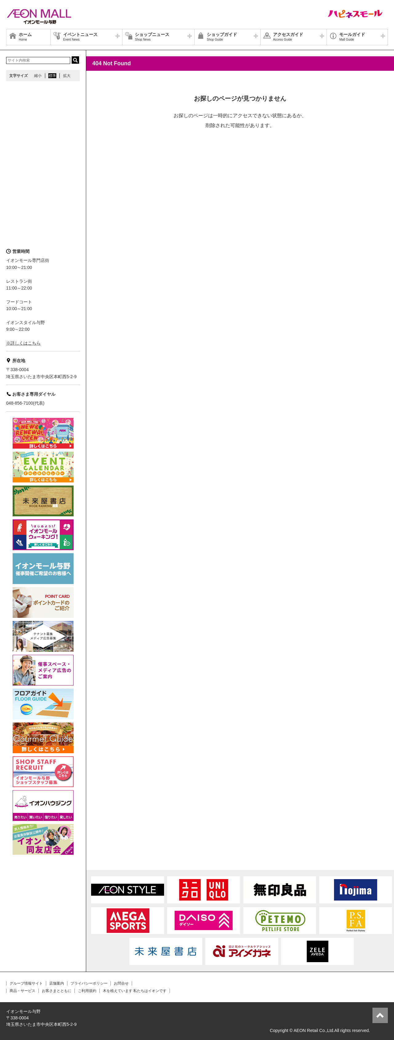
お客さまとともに (56, 991)
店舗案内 (56, 983)
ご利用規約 (87, 991)
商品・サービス (22, 991)
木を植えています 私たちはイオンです (135, 991)
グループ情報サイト (26, 983)
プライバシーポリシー (88, 983)
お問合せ (121, 983)
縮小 (38, 76)
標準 (52, 76)
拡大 (66, 76)
